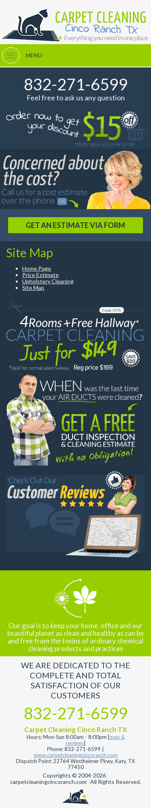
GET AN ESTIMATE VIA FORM (75, 225)
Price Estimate (40, 274)
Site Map (33, 287)
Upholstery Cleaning (48, 281)
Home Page (36, 268)
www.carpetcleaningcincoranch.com (76, 755)
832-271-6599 (76, 84)
